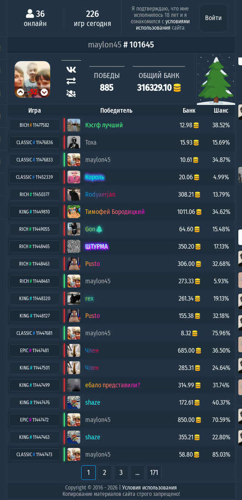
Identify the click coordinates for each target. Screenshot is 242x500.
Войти (213, 18)
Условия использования (149, 487)
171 (154, 472)
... (137, 472)
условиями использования (163, 24)
